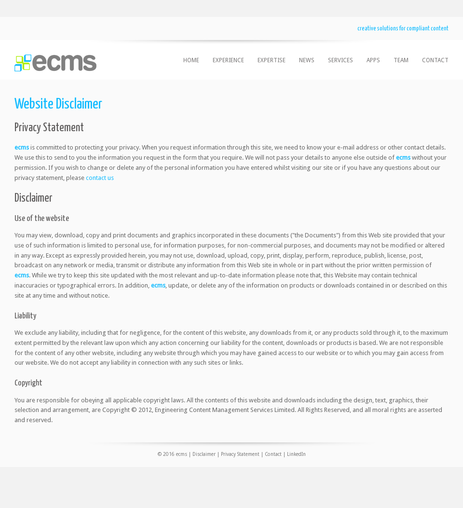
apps (373, 60)
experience (228, 60)
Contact (273, 454)
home (191, 60)
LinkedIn (296, 454)
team (401, 60)
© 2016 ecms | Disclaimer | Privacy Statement (208, 454)
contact (435, 60)
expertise (272, 60)
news (306, 60)
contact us (100, 177)
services (340, 60)
